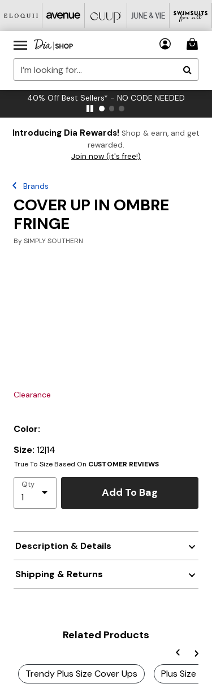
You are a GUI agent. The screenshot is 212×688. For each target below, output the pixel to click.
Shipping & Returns (59, 574)
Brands (36, 186)
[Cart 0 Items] (194, 43)
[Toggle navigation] (20, 44)
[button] (165, 43)
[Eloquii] (21, 15)
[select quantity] (35, 493)
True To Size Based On (86, 464)
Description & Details (63, 546)
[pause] (89, 108)
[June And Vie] (148, 15)
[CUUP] (106, 15)
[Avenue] (63, 15)
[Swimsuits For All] (191, 15)
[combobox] (106, 69)
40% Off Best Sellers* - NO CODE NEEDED (106, 98)
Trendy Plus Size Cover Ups (81, 674)
